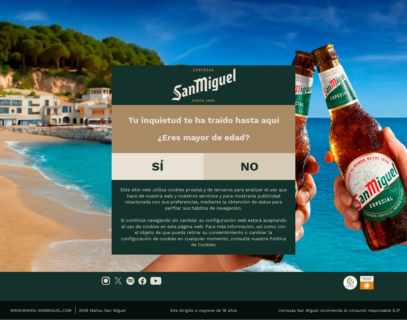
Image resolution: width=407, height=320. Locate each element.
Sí (158, 166)
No (250, 166)
